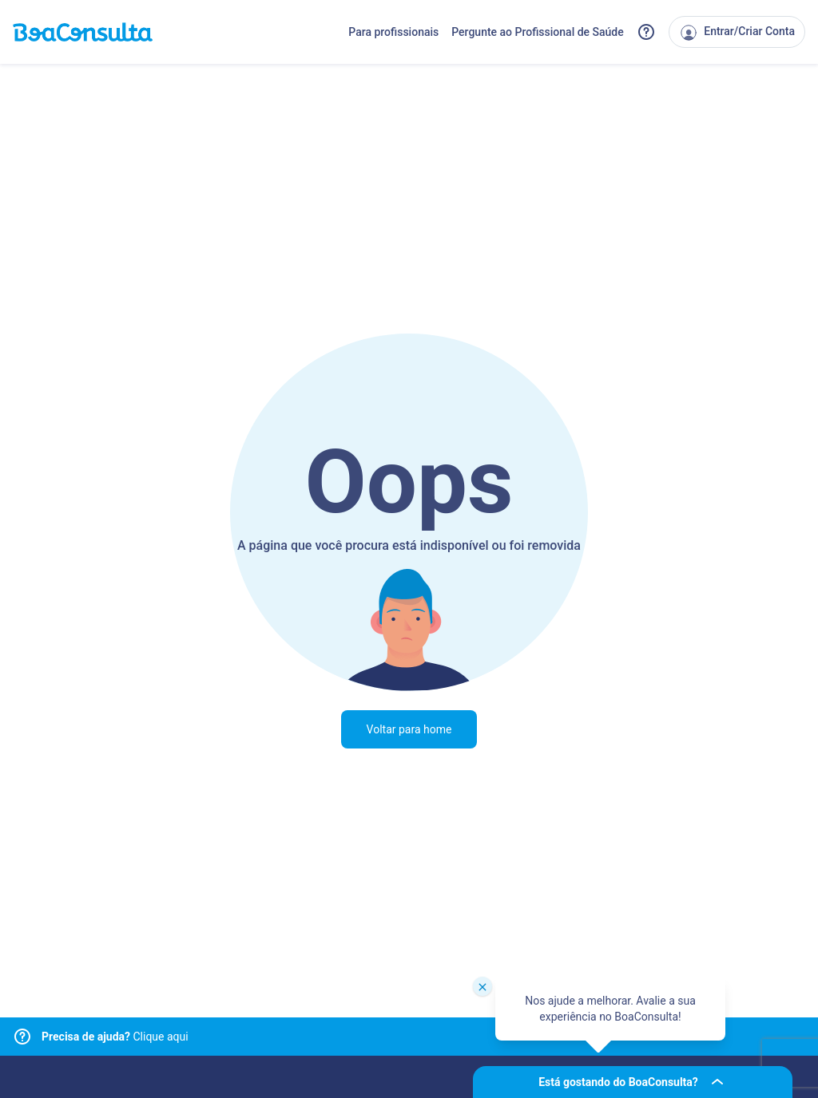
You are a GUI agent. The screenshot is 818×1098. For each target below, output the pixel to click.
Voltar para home (409, 729)
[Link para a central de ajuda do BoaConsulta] (646, 31)
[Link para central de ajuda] (22, 1036)
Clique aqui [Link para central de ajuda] (115, 1036)
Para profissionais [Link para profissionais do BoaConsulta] (393, 32)
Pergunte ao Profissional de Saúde (537, 32)
